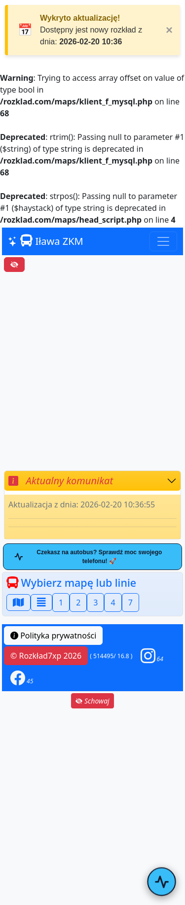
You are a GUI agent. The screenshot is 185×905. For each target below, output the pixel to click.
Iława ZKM (45, 241)
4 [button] (113, 602)
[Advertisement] (92, 371)
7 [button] (130, 602)
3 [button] (95, 602)
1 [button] (61, 602)
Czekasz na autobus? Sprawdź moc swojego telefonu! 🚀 (88, 557)
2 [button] (78, 602)
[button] (152, 656)
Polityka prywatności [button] (53, 635)
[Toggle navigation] (163, 241)
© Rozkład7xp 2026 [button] (45, 655)
